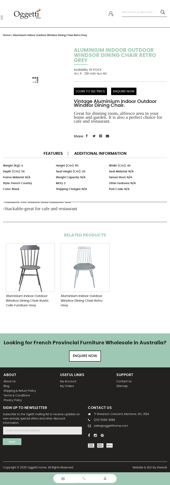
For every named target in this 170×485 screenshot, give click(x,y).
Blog (6, 385)
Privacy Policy (13, 399)
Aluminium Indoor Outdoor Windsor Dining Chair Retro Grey (81, 300)
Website (138, 467)
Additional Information (100, 153)
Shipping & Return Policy (20, 390)
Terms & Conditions (17, 395)
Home (7, 35)
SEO (149, 467)
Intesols (162, 467)
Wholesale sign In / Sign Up (111, 14)
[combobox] (144, 12)
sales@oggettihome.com (111, 425)
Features (53, 153)
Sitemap (122, 385)
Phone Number (84, 478)
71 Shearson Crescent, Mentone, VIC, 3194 (121, 413)
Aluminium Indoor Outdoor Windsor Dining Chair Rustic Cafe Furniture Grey (27, 300)
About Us (10, 381)
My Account (68, 381)
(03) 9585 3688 (104, 419)
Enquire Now (85, 355)
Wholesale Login (105, 478)
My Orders (67, 385)
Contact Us (124, 381)
